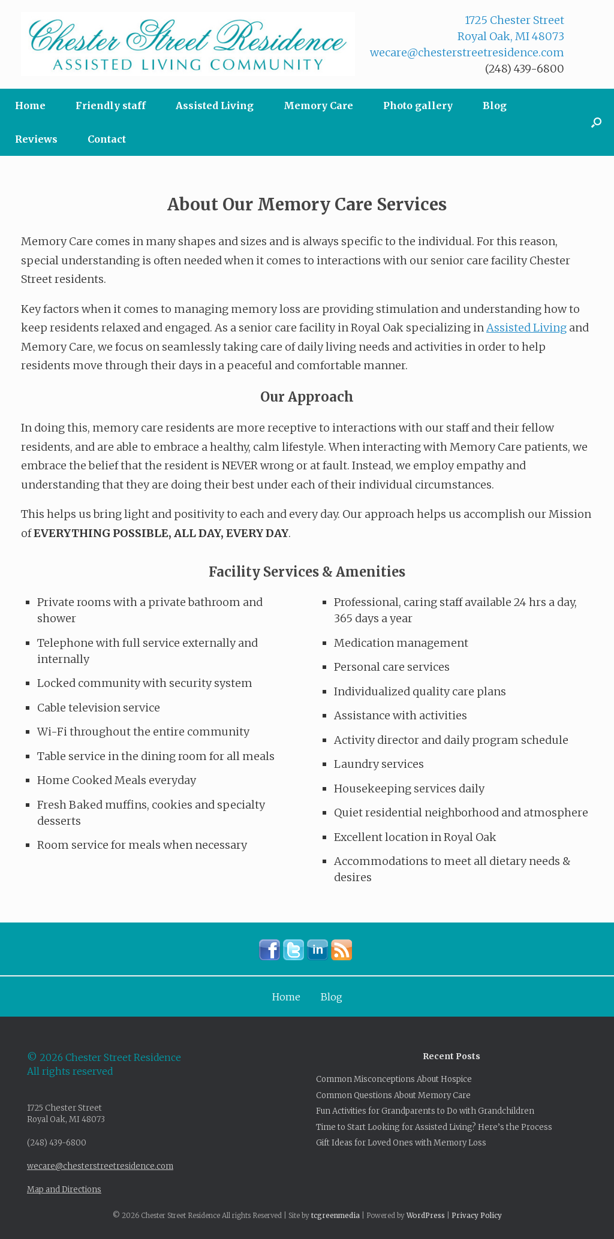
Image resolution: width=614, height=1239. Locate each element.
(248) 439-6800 (524, 69)
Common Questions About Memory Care (393, 1095)
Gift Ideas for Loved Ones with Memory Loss (401, 1143)
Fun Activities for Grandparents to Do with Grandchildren (425, 1111)
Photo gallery (418, 105)
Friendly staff (111, 105)
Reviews (36, 139)
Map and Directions (64, 1189)
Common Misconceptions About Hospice (394, 1079)
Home (30, 105)
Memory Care (318, 105)
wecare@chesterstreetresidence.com (467, 52)
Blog (495, 105)
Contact (107, 139)
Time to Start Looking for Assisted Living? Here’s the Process (434, 1127)
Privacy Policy (477, 1215)
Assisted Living (215, 105)
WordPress (426, 1215)
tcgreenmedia (335, 1215)
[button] (596, 122)
